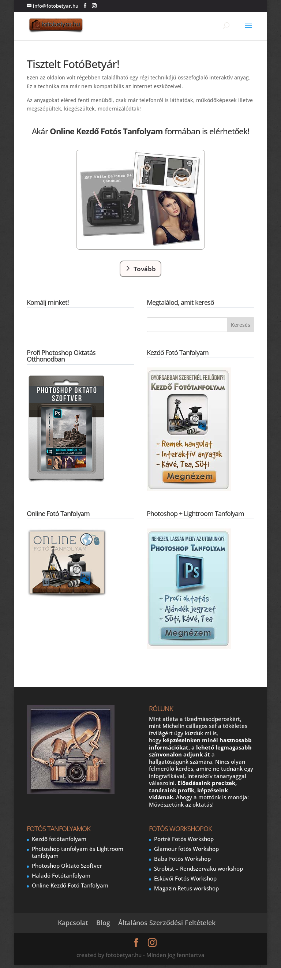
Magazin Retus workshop (186, 888)
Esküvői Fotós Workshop (185, 878)
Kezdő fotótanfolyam (59, 838)
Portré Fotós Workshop (184, 838)
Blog (103, 922)
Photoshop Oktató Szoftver (67, 865)
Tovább (145, 268)
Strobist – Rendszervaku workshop (198, 868)
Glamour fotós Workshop (186, 848)
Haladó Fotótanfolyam (61, 875)
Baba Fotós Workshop (182, 858)
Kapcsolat (73, 922)
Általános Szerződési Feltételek (167, 922)
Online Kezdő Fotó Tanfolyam (70, 885)
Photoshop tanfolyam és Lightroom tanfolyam (77, 852)
